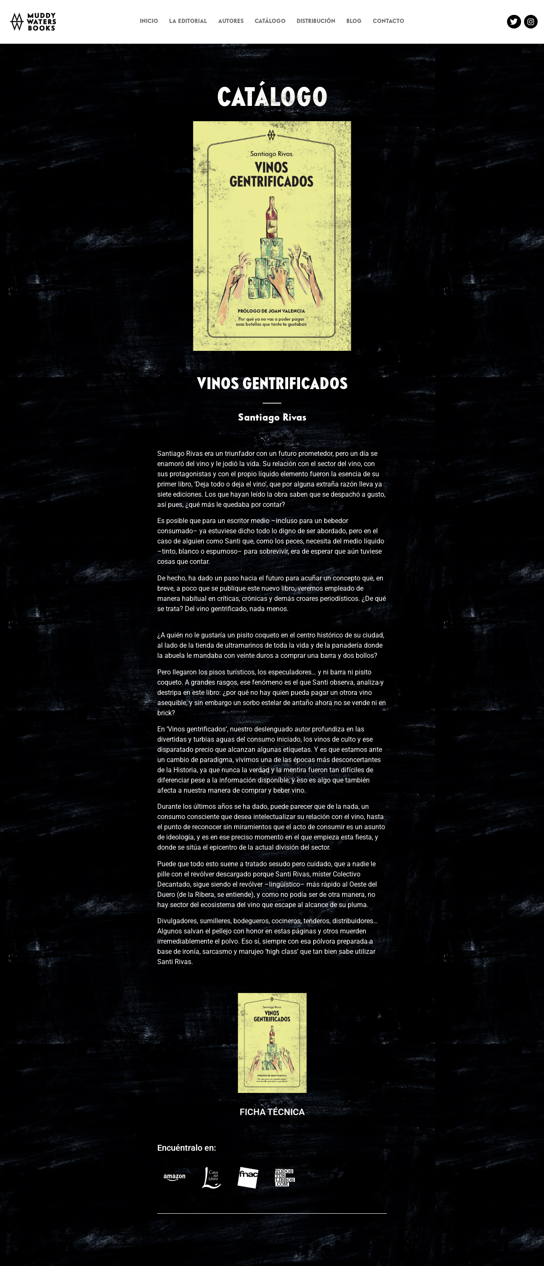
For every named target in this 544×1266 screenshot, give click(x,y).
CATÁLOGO (270, 21)
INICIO (149, 21)
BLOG (354, 21)
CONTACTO (388, 21)
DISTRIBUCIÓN (316, 21)
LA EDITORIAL (188, 21)
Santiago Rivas (272, 418)
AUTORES (231, 21)
